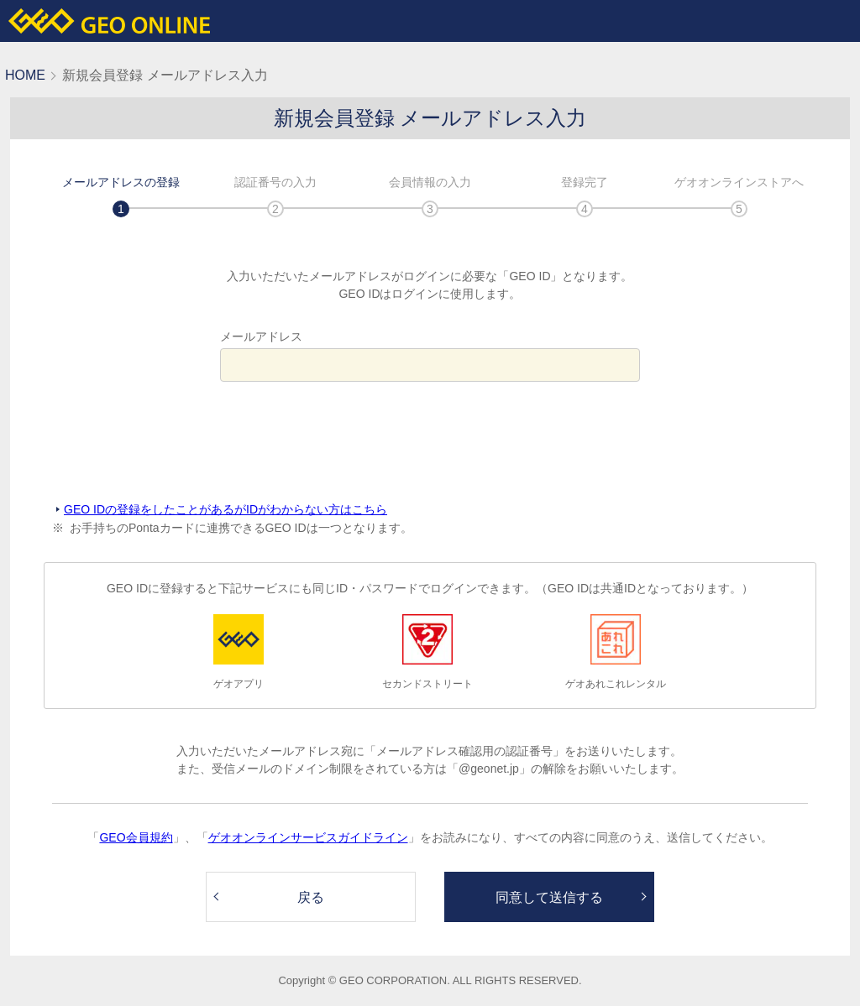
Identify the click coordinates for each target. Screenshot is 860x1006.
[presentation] (430, 442)
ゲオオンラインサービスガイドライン (308, 837)
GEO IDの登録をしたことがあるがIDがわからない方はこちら (225, 509)
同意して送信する (549, 897)
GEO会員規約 (135, 837)
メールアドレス (261, 336)
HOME (25, 75)
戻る (310, 897)
